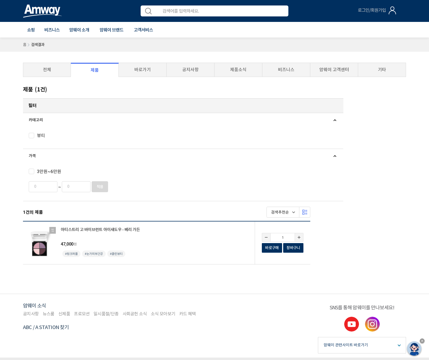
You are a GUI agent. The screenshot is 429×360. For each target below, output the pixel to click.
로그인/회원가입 (372, 10)
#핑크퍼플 (167, 145)
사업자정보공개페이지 (80, 333)
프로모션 (81, 232)
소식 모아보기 (163, 232)
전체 (47, 69)
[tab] (65, 120)
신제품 (64, 232)
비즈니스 (52, 30)
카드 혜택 (187, 232)
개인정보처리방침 (57, 283)
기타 (382, 69)
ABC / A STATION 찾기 (46, 246)
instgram (372, 242)
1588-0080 (44, 308)
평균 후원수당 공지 (167, 283)
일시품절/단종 (106, 232)
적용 (94, 187)
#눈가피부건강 (190, 145)
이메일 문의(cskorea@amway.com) (144, 308)
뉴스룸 (48, 232)
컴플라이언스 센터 (92, 283)
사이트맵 (139, 283)
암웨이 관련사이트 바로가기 (346, 263)
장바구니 (389, 139)
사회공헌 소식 (135, 232)
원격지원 (119, 283)
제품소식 (238, 69)
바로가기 (142, 69)
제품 (95, 70)
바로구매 (367, 139)
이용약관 (30, 283)
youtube (351, 242)
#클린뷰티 (212, 145)
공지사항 (190, 69)
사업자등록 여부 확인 (206, 283)
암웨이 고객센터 (334, 69)
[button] (31, 30)
